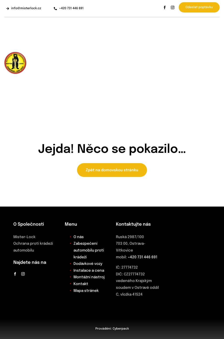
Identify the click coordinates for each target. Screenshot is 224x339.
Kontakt (81, 284)
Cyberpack (121, 328)
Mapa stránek (86, 291)
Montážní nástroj (89, 277)
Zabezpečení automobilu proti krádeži (89, 250)
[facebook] (164, 7)
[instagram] (172, 7)
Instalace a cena (89, 271)
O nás (79, 237)
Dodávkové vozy (88, 264)
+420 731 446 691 (142, 257)
